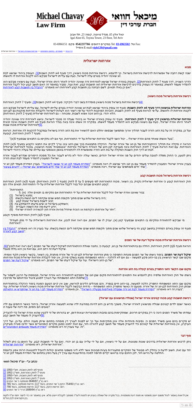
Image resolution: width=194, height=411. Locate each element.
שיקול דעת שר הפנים (16, 260)
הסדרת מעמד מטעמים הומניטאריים (24, 326)
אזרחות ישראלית (13, 344)
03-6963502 (123, 44)
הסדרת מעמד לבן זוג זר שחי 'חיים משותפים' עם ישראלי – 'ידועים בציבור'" (74, 166)
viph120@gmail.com (105, 47)
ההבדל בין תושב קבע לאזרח (13, 230)
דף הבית (69, 51)
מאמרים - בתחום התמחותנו (51, 51)
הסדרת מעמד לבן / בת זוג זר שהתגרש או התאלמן (33, 289)
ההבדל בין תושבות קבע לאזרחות (23, 87)
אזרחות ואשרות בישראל (27, 51)
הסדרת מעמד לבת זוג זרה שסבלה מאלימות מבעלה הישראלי (117, 289)
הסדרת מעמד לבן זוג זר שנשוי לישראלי (66, 164)
